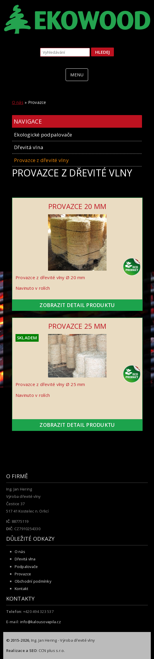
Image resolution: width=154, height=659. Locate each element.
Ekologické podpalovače (43, 134)
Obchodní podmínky (33, 581)
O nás (17, 102)
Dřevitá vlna (28, 147)
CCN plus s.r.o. (52, 650)
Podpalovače (26, 566)
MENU (76, 74)
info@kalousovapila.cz (40, 621)
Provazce (23, 574)
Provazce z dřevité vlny (41, 160)
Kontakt (21, 588)
